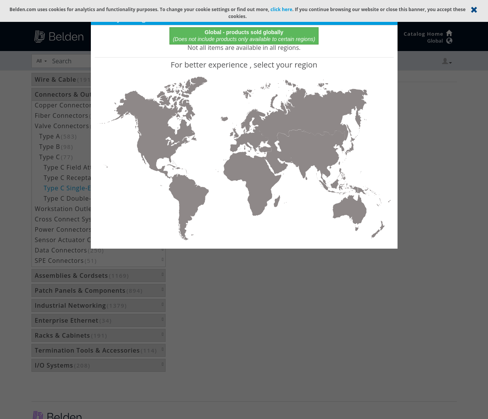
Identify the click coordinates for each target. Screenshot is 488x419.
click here (281, 9)
